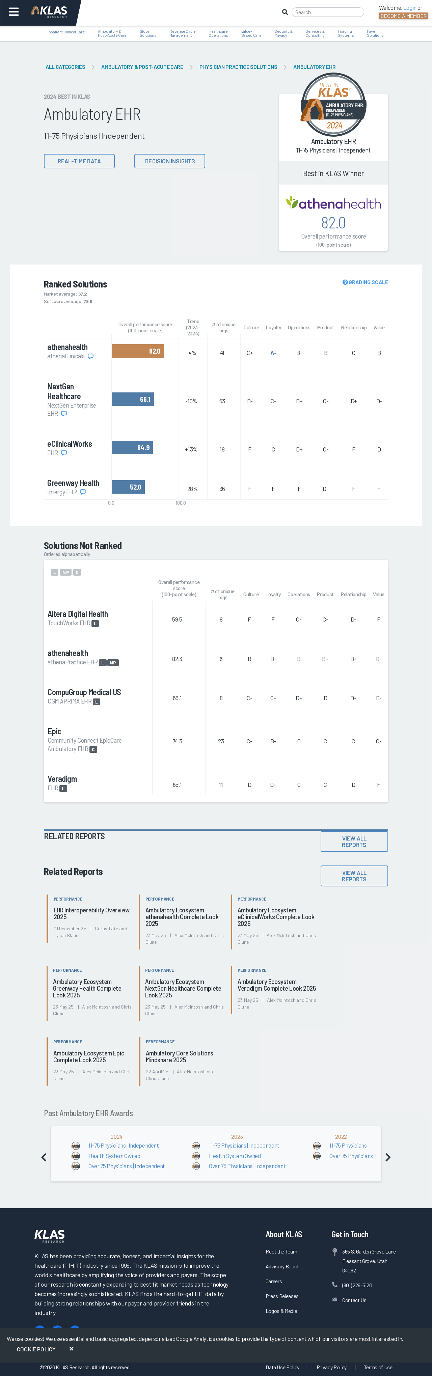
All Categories (65, 66)
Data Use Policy (282, 1367)
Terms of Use (378, 1367)
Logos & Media (281, 1311)
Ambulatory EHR (314, 66)
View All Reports (354, 841)
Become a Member (404, 15)
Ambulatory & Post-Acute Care (142, 66)
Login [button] (409, 7)
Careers (274, 1281)
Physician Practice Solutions (238, 66)
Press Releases (282, 1296)
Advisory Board (282, 1266)
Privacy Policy (332, 1367)
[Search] (328, 12)
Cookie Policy (36, 1349)
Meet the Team (281, 1251)
